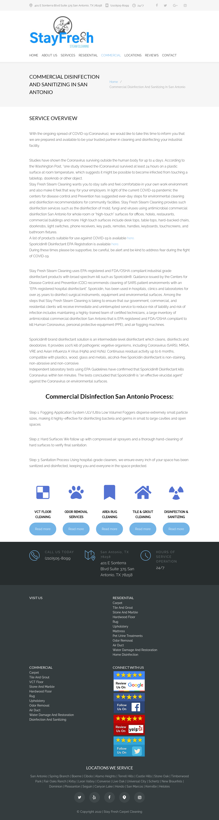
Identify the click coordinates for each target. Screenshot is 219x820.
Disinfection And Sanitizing (47, 719)
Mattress (119, 631)
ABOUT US (49, 55)
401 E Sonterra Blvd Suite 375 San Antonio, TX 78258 (68, 5)
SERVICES (68, 55)
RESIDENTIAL (88, 55)
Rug (115, 621)
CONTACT (169, 55)
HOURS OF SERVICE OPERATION (166, 556)
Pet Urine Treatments (128, 636)
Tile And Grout (123, 607)
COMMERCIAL (111, 55)
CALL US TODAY (59, 552)
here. (131, 238)
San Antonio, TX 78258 (115, 554)
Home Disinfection (125, 654)
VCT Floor (36, 682)
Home (114, 82)
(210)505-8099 (119, 5)
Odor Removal (123, 640)
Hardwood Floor (124, 617)
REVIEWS (152, 55)
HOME (33, 55)
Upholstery (120, 626)
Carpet (117, 603)
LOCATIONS (133, 55)
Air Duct (118, 645)
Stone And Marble (125, 612)
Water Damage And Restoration (135, 650)
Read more (42, 529)
